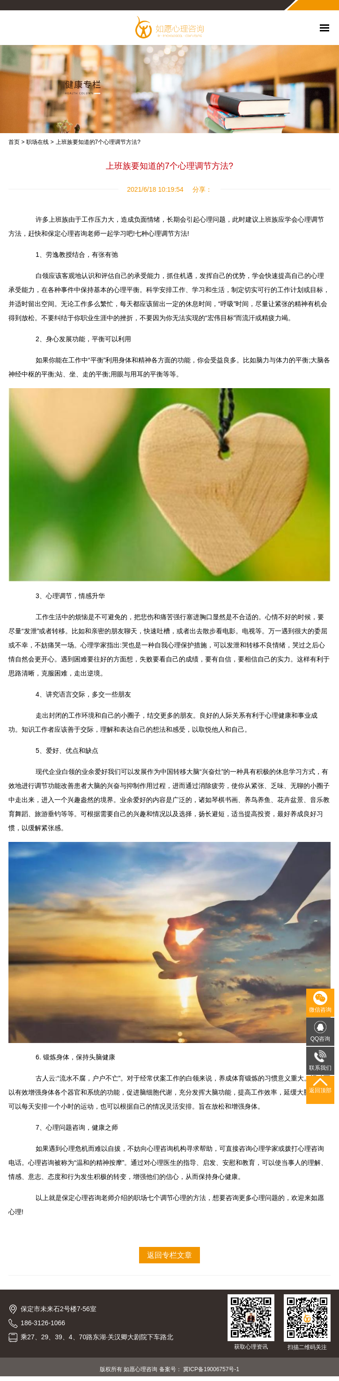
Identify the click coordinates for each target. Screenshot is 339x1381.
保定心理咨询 (81, 1197)
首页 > (16, 142)
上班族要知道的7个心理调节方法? (98, 142)
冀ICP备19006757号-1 (211, 1369)
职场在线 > (39, 142)
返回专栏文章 (169, 1255)
